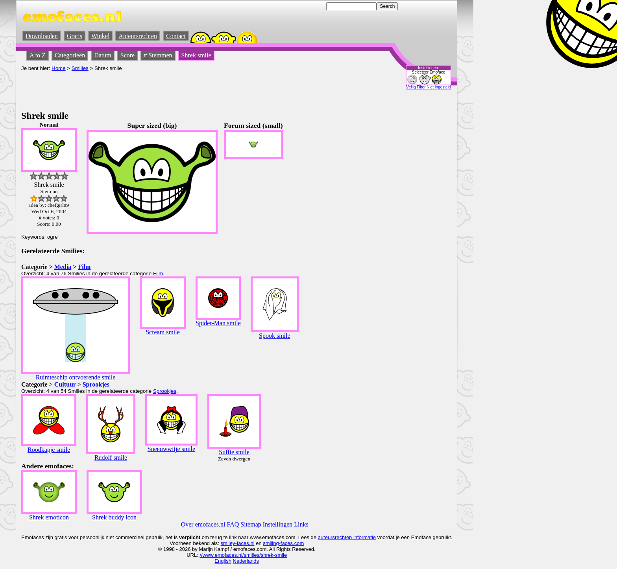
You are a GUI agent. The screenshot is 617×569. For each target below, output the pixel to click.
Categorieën (70, 55)
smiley (228, 543)
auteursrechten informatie (347, 537)
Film (84, 266)
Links (301, 524)
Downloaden (42, 36)
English (222, 561)
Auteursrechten (137, 36)
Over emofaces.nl (203, 524)
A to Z (38, 55)
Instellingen (278, 524)
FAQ (233, 524)
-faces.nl (244, 543)
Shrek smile (196, 55)
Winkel (100, 36)
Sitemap (250, 524)
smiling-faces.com (283, 543)
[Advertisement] (164, 89)
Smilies (80, 68)
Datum (102, 55)
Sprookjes (96, 384)
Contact (176, 36)
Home (59, 68)
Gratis (74, 36)
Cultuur (65, 384)
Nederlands (246, 561)
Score (127, 55)
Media (63, 266)
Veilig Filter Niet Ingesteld (428, 87)
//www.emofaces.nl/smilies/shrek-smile (243, 555)
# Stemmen (158, 55)
